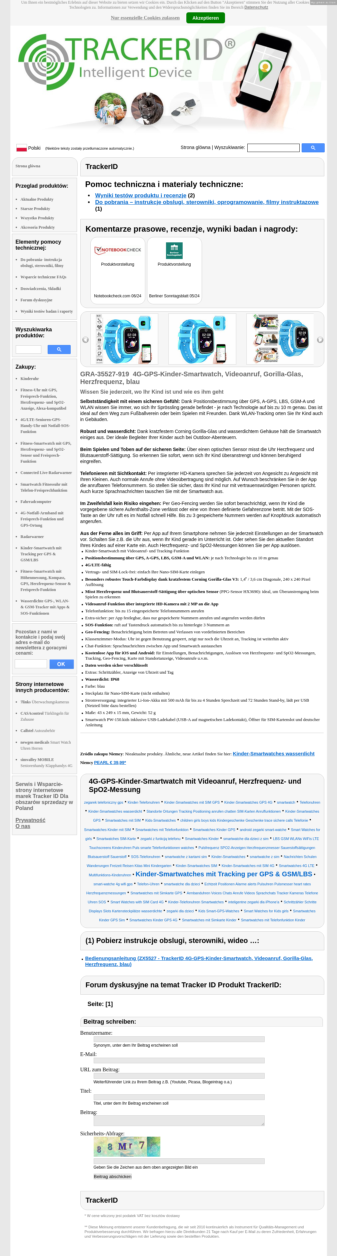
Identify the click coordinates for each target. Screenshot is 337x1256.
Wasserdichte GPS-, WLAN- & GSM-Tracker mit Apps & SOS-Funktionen (45, 607)
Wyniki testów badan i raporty (47, 311)
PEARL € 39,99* (110, 762)
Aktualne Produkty (37, 199)
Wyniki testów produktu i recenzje (141, 195)
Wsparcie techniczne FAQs (44, 277)
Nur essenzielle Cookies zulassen (145, 17)
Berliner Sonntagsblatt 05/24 (174, 296)
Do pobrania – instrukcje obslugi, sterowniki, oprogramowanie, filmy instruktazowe (207, 202)
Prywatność (31, 820)
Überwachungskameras (45, 702)
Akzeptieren (205, 17)
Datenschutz (256, 7)
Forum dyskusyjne (37, 300)
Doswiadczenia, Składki (41, 288)
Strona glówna (196, 147)
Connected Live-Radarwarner (46, 472)
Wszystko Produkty (37, 218)
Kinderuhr (30, 378)
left (85, 340)
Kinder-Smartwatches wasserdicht (274, 753)
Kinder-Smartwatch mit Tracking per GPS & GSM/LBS (41, 554)
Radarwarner (32, 536)
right (320, 340)
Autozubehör (38, 730)
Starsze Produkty (35, 208)
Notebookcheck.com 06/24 (117, 296)
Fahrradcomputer (36, 501)
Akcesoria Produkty (38, 227)
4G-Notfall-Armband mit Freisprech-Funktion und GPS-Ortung (42, 519)
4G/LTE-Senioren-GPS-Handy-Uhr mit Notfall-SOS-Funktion (45, 425)
